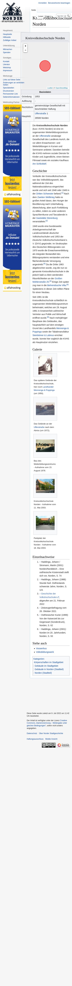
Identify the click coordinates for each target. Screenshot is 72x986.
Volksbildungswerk (45, 652)
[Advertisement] (48, 693)
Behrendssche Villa (56, 285)
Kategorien (38, 659)
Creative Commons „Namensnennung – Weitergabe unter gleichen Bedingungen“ (47, 723)
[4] (50, 281)
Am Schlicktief (39, 163)
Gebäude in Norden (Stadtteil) (49, 669)
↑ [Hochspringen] (40, 562)
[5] (67, 285)
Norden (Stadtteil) (43, 673)
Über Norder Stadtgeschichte (51, 733)
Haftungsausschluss (35, 739)
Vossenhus (41, 648)
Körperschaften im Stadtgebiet (48, 662)
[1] (62, 193)
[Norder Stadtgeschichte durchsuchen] (63, 16)
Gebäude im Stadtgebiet (46, 666)
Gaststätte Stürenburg (47, 218)
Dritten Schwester (44, 193)
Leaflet (50, 88)
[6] (48, 317)
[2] (47, 221)
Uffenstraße (40, 113)
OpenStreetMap (62, 88)
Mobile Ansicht (51, 739)
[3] (44, 264)
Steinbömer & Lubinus (43, 335)
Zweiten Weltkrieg (46, 197)
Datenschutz (32, 733)
